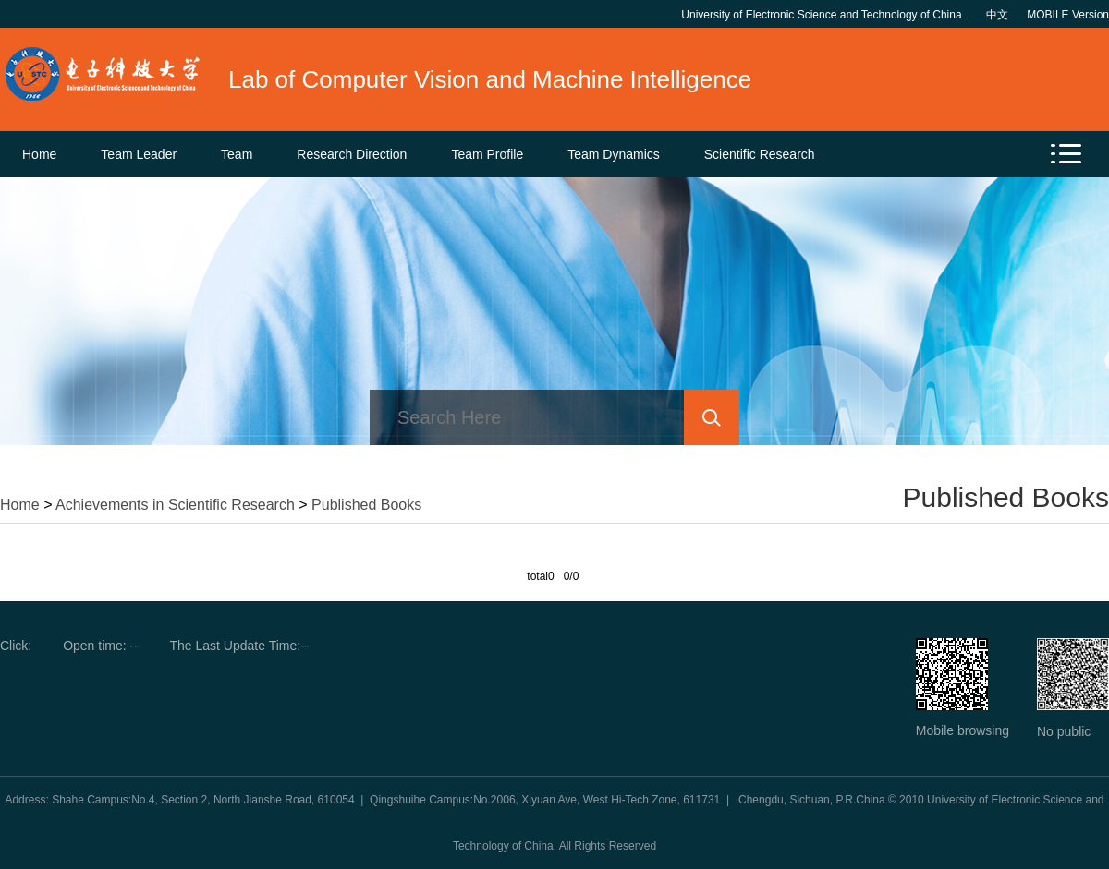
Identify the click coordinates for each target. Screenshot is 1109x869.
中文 (997, 14)
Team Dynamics (613, 154)
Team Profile (487, 154)
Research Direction (352, 154)
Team (236, 154)
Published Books (366, 505)
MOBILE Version (1068, 14)
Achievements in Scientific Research (175, 505)
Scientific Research (759, 154)
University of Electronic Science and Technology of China (824, 14)
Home (39, 154)
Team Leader (139, 154)
